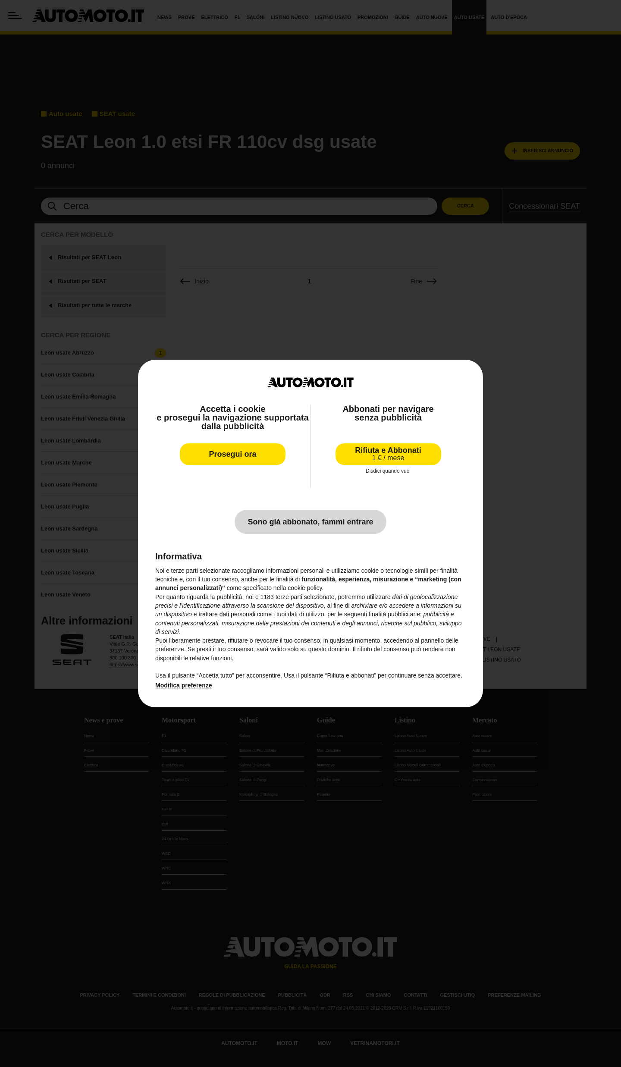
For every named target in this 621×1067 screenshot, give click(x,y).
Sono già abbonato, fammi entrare (310, 522)
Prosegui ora (232, 454)
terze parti (289, 596)
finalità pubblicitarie (394, 614)
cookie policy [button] (305, 587)
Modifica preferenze (183, 685)
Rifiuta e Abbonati (388, 454)
